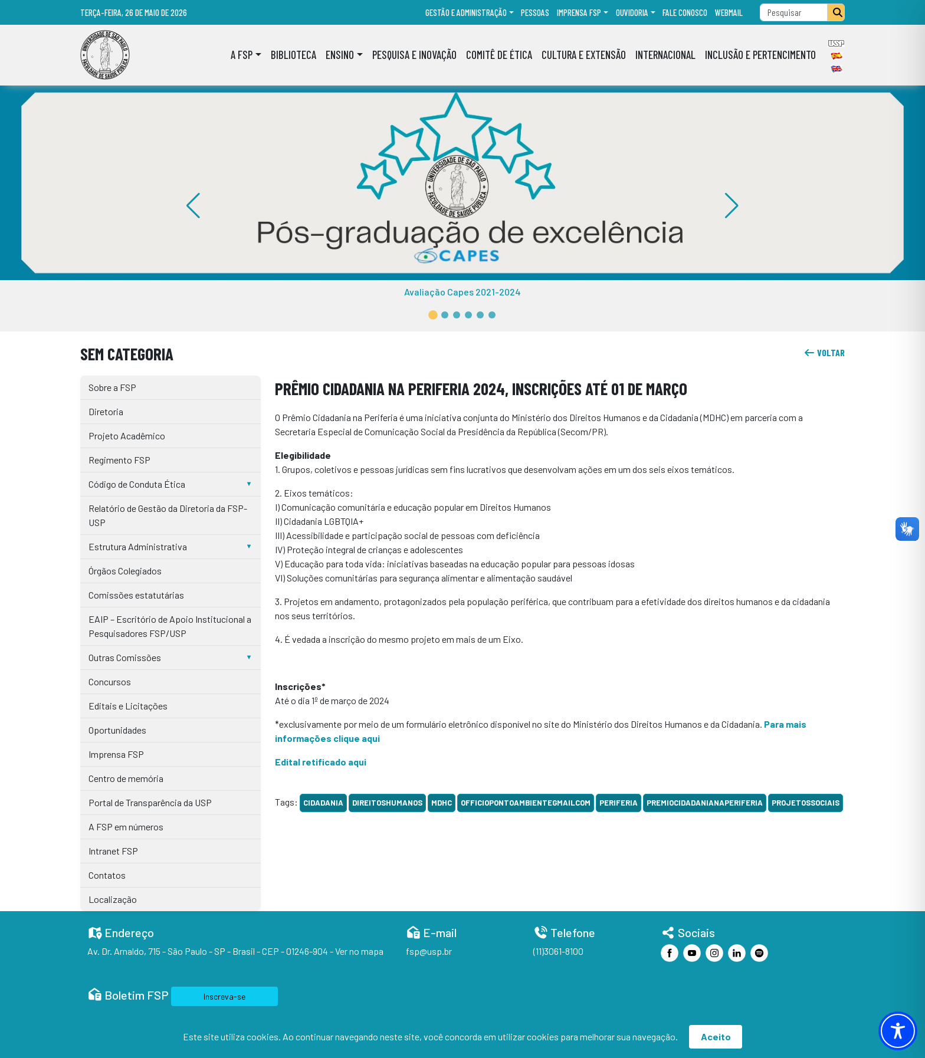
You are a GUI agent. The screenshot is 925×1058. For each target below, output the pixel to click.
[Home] (105, 55)
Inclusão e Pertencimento (760, 54)
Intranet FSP (113, 850)
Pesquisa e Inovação (414, 54)
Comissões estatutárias (136, 594)
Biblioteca (293, 54)
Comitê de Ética (499, 54)
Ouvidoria (632, 12)
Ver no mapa (359, 951)
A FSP (241, 54)
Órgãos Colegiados (125, 570)
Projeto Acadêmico (126, 435)
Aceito (716, 1036)
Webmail (729, 12)
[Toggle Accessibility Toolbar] (898, 1031)
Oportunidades (117, 729)
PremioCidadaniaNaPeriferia (705, 802)
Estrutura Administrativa (137, 546)
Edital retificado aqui (320, 761)
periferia (618, 802)
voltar (824, 352)
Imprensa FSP (579, 12)
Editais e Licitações (128, 705)
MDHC (441, 802)
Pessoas (535, 12)
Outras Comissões (124, 657)
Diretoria (105, 411)
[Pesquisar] (836, 12)
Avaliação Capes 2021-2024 (462, 291)
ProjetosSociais (805, 802)
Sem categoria (126, 353)
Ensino (340, 54)
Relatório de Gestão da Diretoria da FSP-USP (167, 515)
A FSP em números (125, 826)
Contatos (107, 874)
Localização (112, 899)
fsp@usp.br (429, 951)
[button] (433, 315)
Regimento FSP (119, 459)
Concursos (109, 681)
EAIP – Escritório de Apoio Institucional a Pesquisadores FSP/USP (169, 626)
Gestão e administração (466, 12)
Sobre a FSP (112, 387)
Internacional (665, 54)
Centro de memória (125, 778)
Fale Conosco (684, 12)
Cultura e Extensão (584, 54)
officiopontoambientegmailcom (526, 802)
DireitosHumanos (387, 802)
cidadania (323, 802)
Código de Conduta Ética (136, 483)
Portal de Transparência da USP (150, 802)
